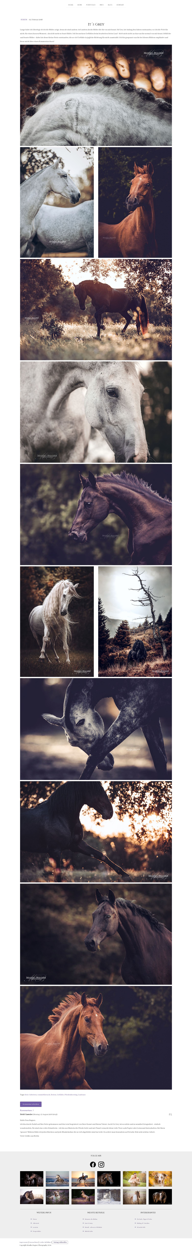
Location (35, 1227)
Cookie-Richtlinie (45, 1242)
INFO (102, 5)
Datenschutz (33, 1242)
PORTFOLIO (90, 5)
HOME (70, 5)
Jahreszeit (36, 1223)
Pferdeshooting (71, 1095)
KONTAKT (120, 5)
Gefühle (60, 1095)
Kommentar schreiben (31, 1104)
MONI (79, 5)
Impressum (23, 1242)
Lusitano (82, 1095)
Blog (110, 5)
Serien (24, 20)
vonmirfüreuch (43, 1095)
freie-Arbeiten (31, 1095)
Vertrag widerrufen (60, 1242)
